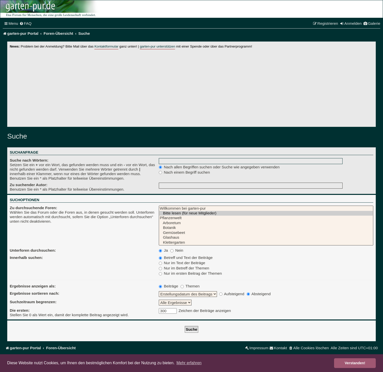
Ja (163, 250)
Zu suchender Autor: (28, 185)
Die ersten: (20, 310)
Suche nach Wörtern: (29, 160)
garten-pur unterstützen (157, 46)
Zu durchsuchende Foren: (33, 208)
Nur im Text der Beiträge (182, 263)
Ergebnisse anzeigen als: (33, 286)
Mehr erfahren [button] (189, 363)
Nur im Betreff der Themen (184, 268)
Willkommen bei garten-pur (266, 208)
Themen (190, 286)
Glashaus (266, 237)
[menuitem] (25, 23)
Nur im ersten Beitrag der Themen (190, 273)
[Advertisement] (191, 87)
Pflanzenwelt (266, 218)
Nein (176, 250)
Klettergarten (266, 242)
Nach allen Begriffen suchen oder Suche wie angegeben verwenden (219, 167)
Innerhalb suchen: (26, 257)
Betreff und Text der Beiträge (186, 257)
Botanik (266, 227)
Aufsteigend (231, 294)
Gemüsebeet (266, 232)
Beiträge (168, 286)
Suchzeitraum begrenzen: (33, 302)
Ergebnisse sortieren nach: (34, 293)
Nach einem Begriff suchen (184, 172)
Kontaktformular (106, 46)
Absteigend (259, 294)
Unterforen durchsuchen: (33, 250)
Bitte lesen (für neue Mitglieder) (266, 213)
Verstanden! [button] (355, 363)
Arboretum (266, 223)
